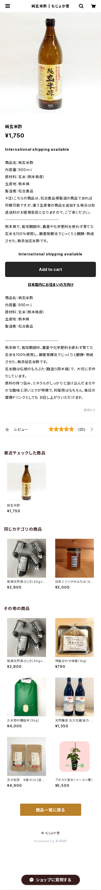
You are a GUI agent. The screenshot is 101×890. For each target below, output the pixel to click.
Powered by (50, 841)
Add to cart (50, 269)
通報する (89, 410)
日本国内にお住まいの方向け (51, 284)
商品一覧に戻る (50, 809)
